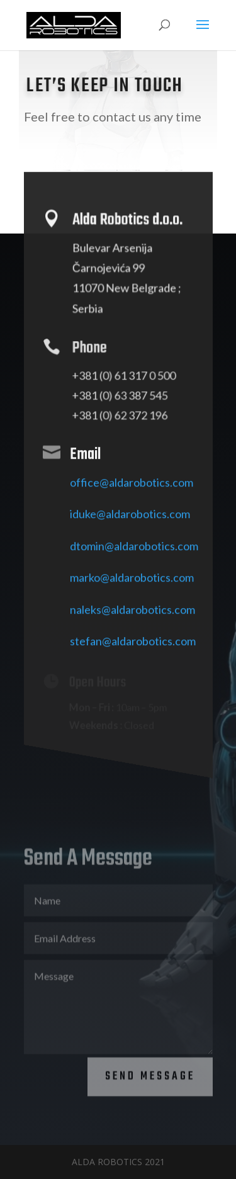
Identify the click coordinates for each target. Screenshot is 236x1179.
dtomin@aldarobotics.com (134, 554)
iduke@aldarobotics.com (130, 522)
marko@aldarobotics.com (132, 586)
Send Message (150, 1068)
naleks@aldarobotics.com (132, 617)
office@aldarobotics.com (131, 490)
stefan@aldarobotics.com (133, 649)
